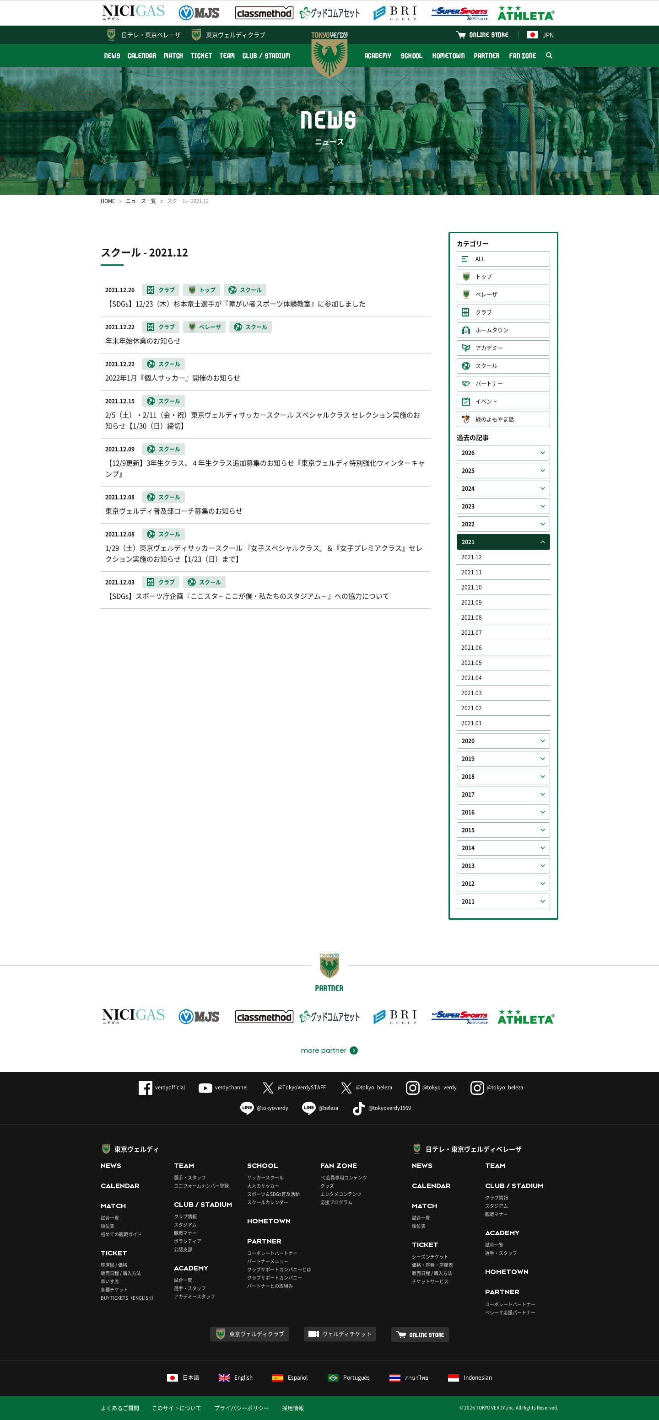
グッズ (327, 1185)
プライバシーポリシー (241, 1408)
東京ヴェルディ (136, 1148)
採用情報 (293, 1408)
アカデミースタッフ (194, 1296)
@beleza (320, 1108)
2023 (468, 506)
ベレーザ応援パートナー (510, 1312)
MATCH (174, 55)
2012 (468, 883)
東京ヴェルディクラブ (235, 34)
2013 (468, 866)
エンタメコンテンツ (341, 1193)
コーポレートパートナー (272, 1252)
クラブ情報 (185, 1216)
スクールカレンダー (267, 1202)
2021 (468, 542)
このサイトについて (176, 1408)
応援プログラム (336, 1202)
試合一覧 (110, 1217)
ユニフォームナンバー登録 (201, 1185)
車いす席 (110, 1281)
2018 (468, 776)
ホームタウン (491, 330)
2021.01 (471, 723)
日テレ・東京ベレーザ (151, 34)
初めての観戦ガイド (121, 1234)
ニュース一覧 (141, 201)
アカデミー (489, 348)
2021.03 (471, 693)
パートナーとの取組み (270, 1285)
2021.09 (471, 602)
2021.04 (471, 678)
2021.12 (471, 557)
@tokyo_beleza (366, 1087)
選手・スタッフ (190, 1177)
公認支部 (183, 1249)
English (236, 1377)
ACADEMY (378, 55)
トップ (483, 277)
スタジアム (185, 1224)
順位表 (107, 1225)
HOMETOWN (448, 55)
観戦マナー (185, 1232)
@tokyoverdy (264, 1108)
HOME (108, 201)
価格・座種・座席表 (432, 1264)
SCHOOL (412, 55)
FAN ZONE (522, 55)
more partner (323, 1050)
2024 (468, 488)
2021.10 (471, 587)
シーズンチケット (430, 1256)
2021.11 (471, 572)
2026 (468, 453)
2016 (468, 812)
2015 (468, 830)
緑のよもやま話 (494, 419)
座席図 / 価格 (114, 1264)
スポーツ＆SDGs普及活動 (273, 1193)
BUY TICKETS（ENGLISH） (128, 1297)
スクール (486, 366)
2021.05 (471, 663)
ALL (480, 259)
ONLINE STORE (489, 34)
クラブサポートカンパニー (274, 1277)
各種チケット (114, 1289)
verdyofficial (162, 1087)
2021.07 (471, 632)
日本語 (183, 1377)
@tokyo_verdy (431, 1087)
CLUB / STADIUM (267, 55)
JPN (540, 34)
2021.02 (471, 708)
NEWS (112, 55)
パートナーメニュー (267, 1261)
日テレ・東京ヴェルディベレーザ (474, 1148)
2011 (468, 901)
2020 (468, 741)
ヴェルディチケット (347, 1334)
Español (290, 1377)
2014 (468, 848)
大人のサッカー (263, 1185)
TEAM (228, 55)
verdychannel (223, 1087)
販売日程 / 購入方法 (121, 1273)
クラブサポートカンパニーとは (279, 1269)
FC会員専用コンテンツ (343, 1177)
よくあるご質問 (120, 1408)
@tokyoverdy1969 (381, 1108)
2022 (468, 524)
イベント (486, 401)
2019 (468, 759)
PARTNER (486, 55)
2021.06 (471, 647)
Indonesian (470, 1377)
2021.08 (471, 617)
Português (349, 1377)
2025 (468, 470)
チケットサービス (430, 1281)
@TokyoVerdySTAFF (293, 1087)
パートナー (489, 384)
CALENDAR (142, 55)
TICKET (201, 55)
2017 (468, 794)
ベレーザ (486, 294)
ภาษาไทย (408, 1377)
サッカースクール (265, 1177)
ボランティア (187, 1241)
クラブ (483, 312)
